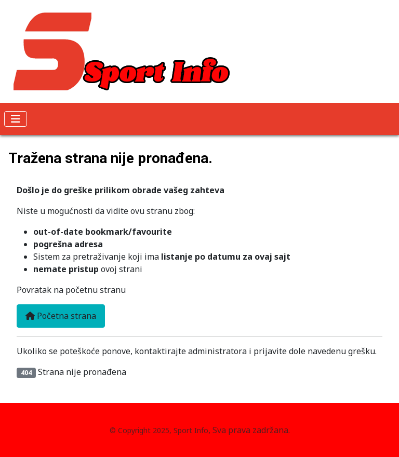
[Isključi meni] (15, 119)
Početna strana (60, 315)
